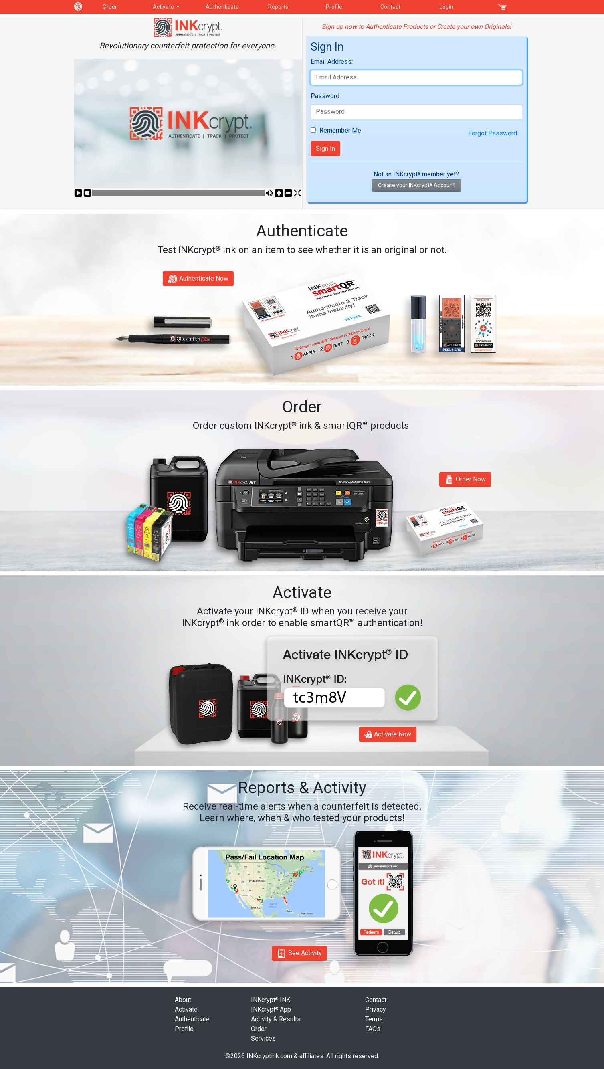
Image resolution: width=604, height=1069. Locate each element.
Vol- (288, 193)
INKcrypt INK (270, 1000)
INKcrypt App (271, 1009)
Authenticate (222, 7)
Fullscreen (297, 193)
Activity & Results (276, 1019)
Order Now (465, 479)
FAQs (372, 1029)
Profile (334, 7)
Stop (87, 193)
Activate (186, 1009)
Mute (269, 193)
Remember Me (339, 130)
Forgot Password (492, 133)
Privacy (375, 1009)
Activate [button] (164, 7)
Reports (278, 7)
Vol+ (278, 193)
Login (446, 7)
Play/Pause (78, 193)
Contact (390, 7)
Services (263, 1038)
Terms (374, 1019)
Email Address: (332, 61)
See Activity (299, 953)
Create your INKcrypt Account (416, 185)
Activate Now (387, 734)
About (183, 1000)
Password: (326, 96)
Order (110, 7)
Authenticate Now (198, 279)
